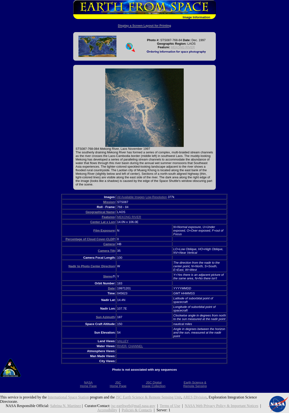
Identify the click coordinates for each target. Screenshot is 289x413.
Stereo (108, 276)
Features (108, 217)
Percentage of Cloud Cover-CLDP (90, 239)
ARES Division (195, 397)
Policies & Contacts (137, 410)
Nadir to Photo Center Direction (91, 266)
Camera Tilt (106, 251)
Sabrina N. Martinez (65, 406)
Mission (109, 202)
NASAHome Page (88, 384)
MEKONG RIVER (183, 47)
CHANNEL (135, 346)
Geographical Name (100, 212)
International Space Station (68, 397)
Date (111, 288)
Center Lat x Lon (102, 222)
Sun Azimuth (105, 317)
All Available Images (131, 197)
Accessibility (107, 410)
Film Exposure (104, 230)
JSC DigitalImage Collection (153, 384)
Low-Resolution (156, 197)
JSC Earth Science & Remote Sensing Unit (148, 397)
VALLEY (123, 341)
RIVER (122, 346)
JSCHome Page (118, 384)
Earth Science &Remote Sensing (195, 384)
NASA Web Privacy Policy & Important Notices (221, 406)
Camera (109, 244)
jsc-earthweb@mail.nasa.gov (133, 406)
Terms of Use (170, 406)
